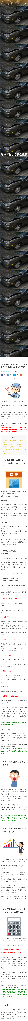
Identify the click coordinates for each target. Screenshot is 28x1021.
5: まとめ (6, 453)
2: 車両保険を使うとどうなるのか (12, 444)
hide (16, 437)
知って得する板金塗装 (5, 371)
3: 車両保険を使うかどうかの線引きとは (14, 447)
